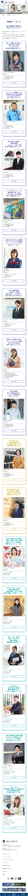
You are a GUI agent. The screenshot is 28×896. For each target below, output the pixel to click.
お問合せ (23, 894)
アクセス (4, 894)
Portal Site (4, 871)
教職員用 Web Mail (6, 868)
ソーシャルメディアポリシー (8, 859)
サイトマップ (5, 862)
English (3, 874)
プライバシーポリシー (7, 857)
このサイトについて (6, 854)
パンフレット (14, 894)
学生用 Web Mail (5, 865)
